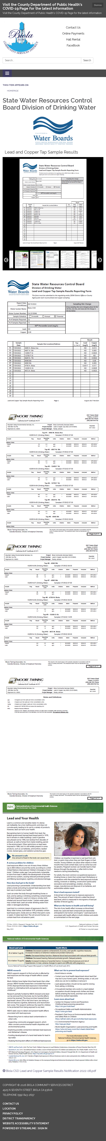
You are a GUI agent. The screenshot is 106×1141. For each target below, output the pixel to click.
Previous (6, 260)
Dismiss (98, 5)
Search (87, 60)
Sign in (42, 1128)
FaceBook (73, 45)
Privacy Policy (13, 1113)
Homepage (12, 91)
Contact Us (73, 27)
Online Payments (73, 33)
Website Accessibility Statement (26, 1123)
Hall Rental (73, 39)
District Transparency (19, 1118)
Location (9, 1108)
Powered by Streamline (19, 1128)
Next (99, 260)
